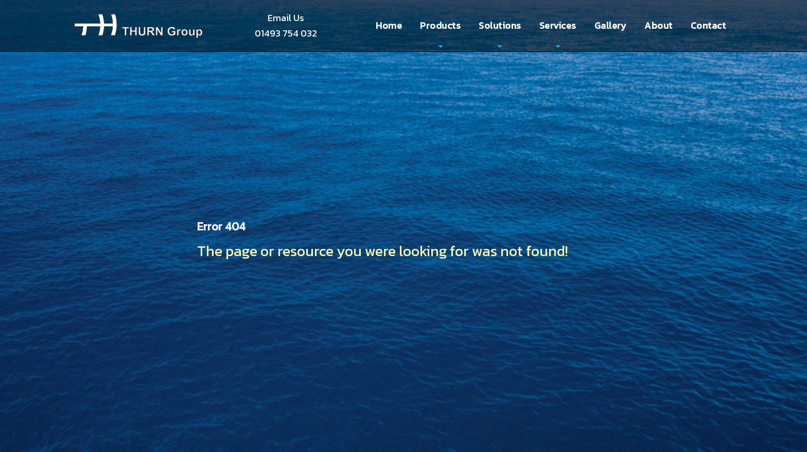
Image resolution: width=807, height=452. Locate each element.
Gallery (610, 25)
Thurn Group (138, 25)
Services (557, 25)
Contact (708, 25)
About (658, 25)
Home (389, 25)
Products (440, 25)
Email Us (286, 18)
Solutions (500, 25)
